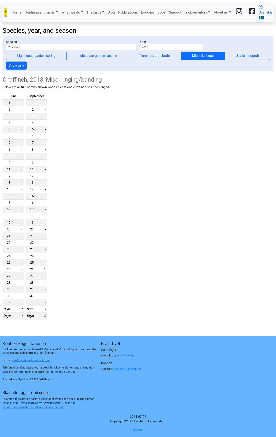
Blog (111, 12)
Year (143, 42)
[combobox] (71, 47)
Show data (16, 65)
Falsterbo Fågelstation (127, 368)
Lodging (147, 12)
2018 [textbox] (145, 47)
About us (221, 12)
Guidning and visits (40, 12)
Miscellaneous (203, 56)
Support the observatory (188, 12)
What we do (70, 12)
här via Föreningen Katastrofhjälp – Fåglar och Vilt (33, 407)
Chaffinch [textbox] (14, 47)
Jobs (162, 12)
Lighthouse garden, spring (36, 56)
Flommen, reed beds (154, 56)
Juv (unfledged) (247, 56)
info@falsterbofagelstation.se (31, 360)
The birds (94, 12)
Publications (128, 12)
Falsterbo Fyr (126, 355)
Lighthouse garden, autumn (97, 56)
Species (11, 42)
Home (16, 12)
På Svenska (265, 12)
